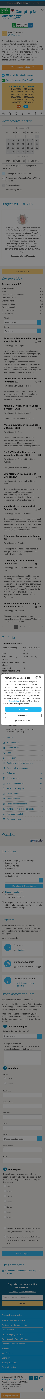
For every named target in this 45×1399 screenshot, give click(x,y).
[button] (22, 721)
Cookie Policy (14, 701)
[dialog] (22, 699)
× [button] (40, 677)
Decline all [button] (23, 715)
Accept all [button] (23, 709)
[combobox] (37, 677)
